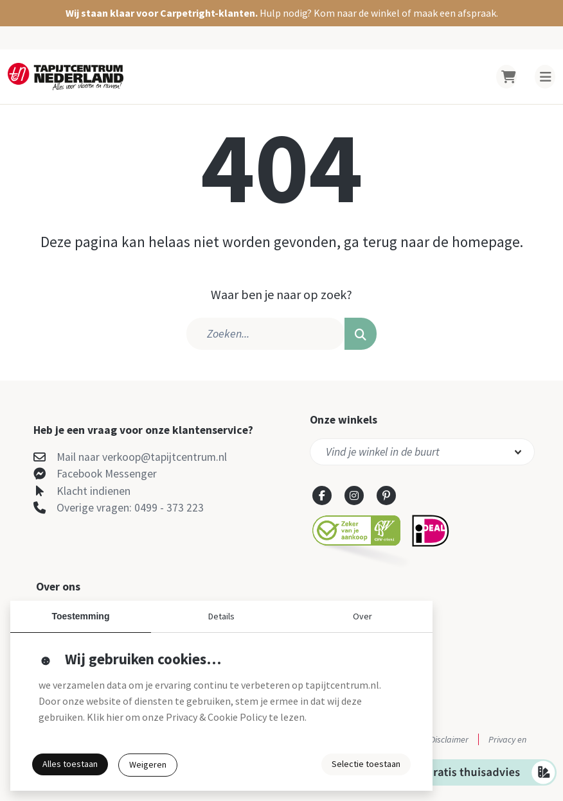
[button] (281, 13)
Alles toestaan (70, 764)
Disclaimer (449, 739)
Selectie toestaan (366, 764)
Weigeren (147, 764)
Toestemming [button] (81, 616)
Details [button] (221, 616)
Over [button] (362, 616)
